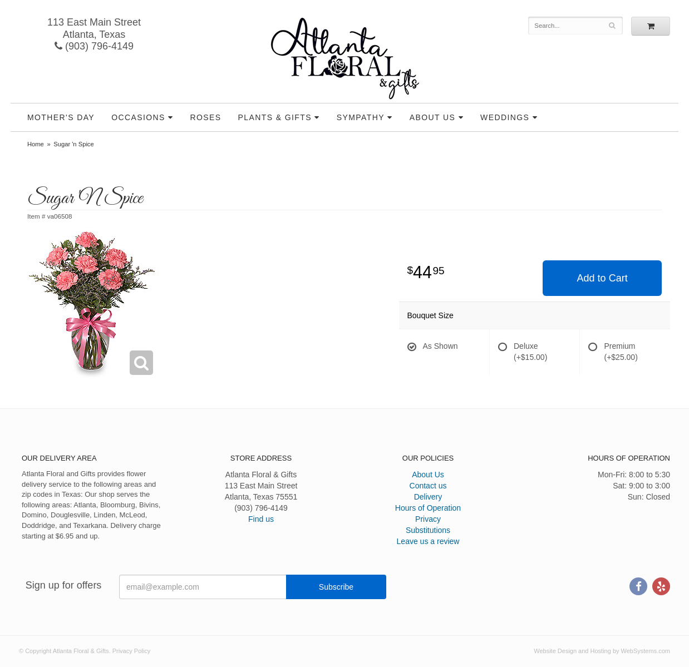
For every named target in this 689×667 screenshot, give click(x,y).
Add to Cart (602, 278)
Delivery (428, 496)
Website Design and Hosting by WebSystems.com (602, 651)
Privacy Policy (131, 651)
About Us (433, 117)
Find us (261, 519)
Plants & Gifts (275, 117)
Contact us (428, 485)
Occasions (138, 117)
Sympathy (361, 117)
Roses (206, 117)
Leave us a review (428, 541)
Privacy (428, 519)
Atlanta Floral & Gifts (345, 58)
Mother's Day (61, 117)
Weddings (504, 117)
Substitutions (428, 530)
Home (35, 144)
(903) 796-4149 (94, 46)
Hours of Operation (428, 507)
